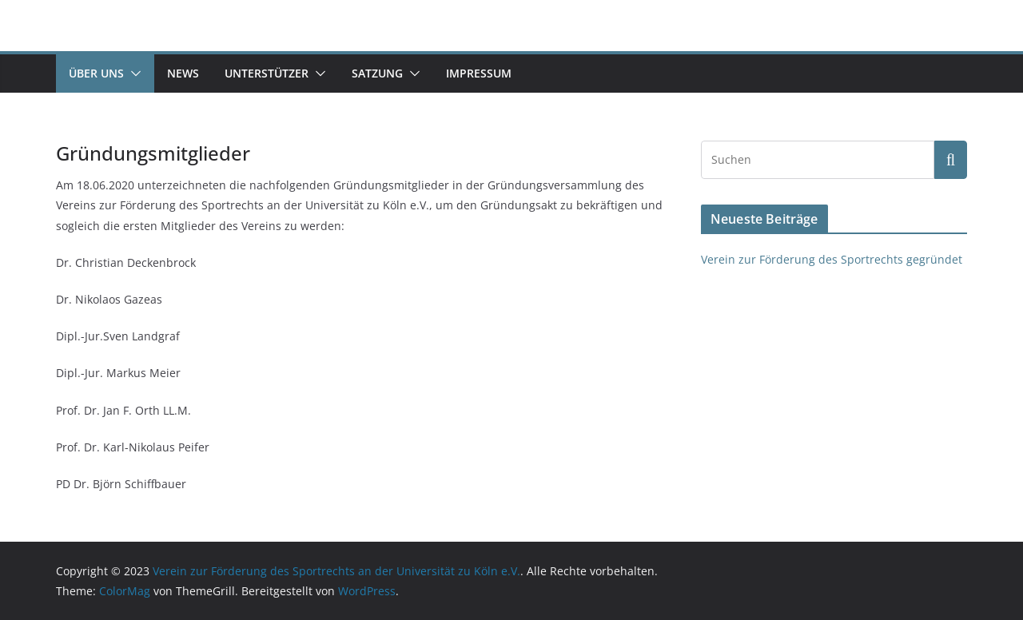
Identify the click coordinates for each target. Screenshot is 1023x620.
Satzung (377, 73)
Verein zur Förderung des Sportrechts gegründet (831, 259)
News (183, 73)
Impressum (479, 73)
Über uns (96, 73)
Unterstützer (266, 73)
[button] (132, 73)
